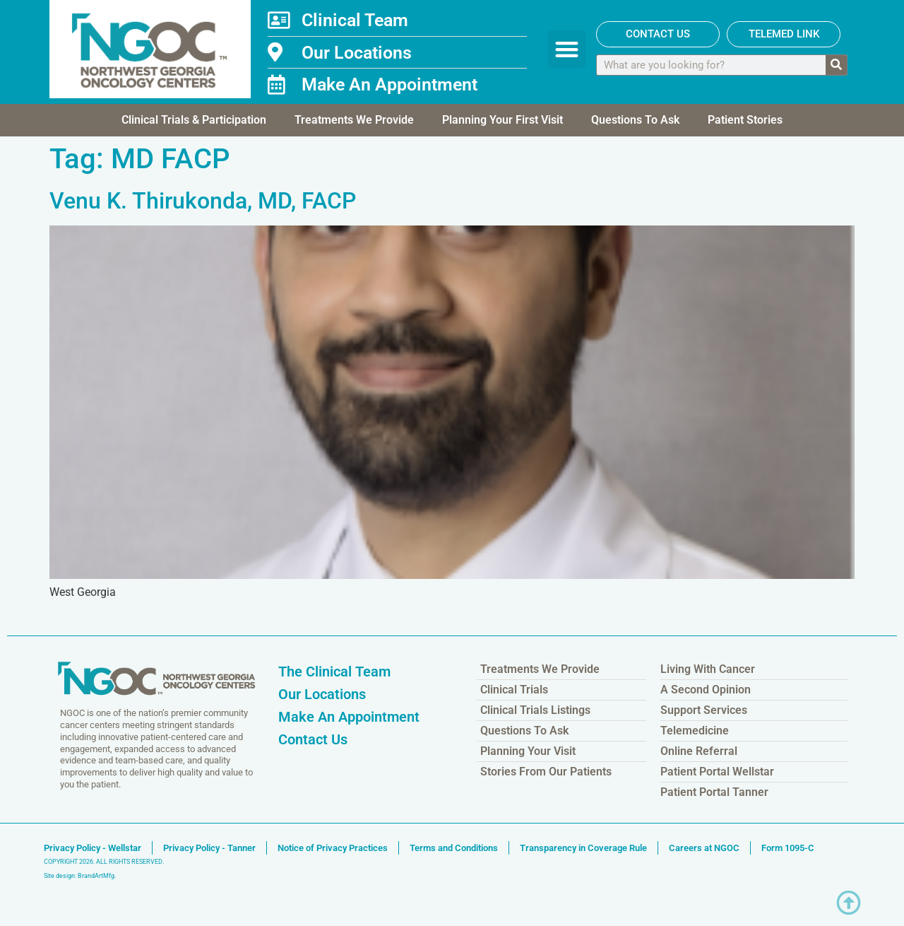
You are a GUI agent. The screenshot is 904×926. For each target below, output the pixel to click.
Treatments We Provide (354, 120)
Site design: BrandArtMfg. (80, 875)
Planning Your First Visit (502, 120)
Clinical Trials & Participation (193, 120)
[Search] (836, 65)
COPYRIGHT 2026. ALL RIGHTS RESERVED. (104, 861)
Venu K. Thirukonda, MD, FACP (202, 200)
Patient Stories (745, 120)
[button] (566, 49)
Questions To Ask (635, 120)
